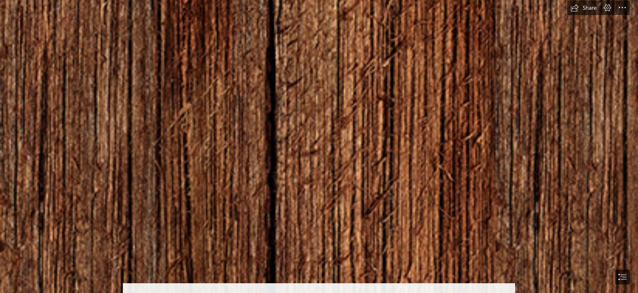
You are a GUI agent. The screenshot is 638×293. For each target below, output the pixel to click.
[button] (583, 7)
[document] (319, 146)
